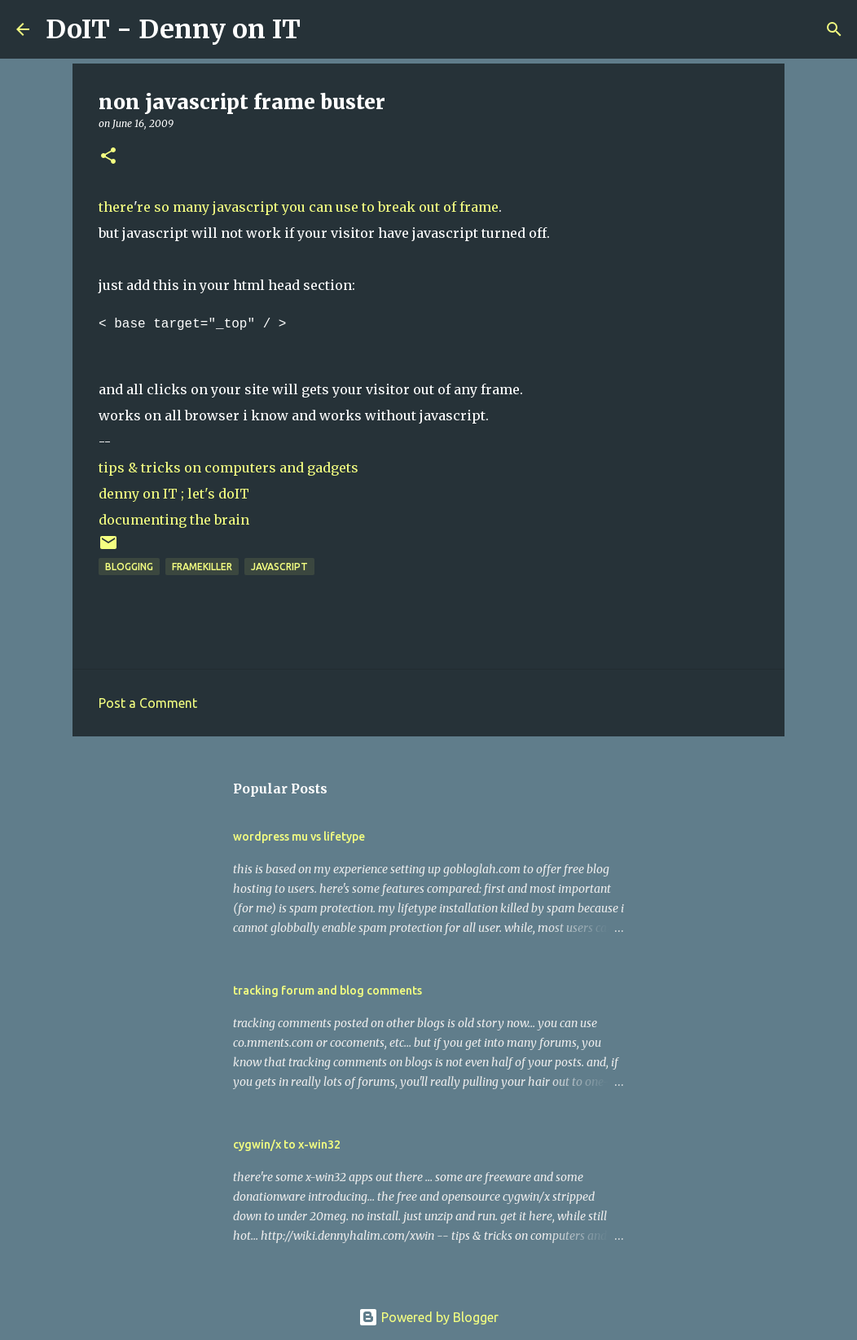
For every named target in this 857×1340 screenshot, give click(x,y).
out (429, 207)
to (368, 207)
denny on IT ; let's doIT (174, 493)
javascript (246, 207)
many (191, 207)
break (396, 207)
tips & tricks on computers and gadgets (228, 467)
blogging (129, 566)
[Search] (323, 29)
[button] (108, 157)
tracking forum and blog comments (327, 990)
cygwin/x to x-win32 (287, 1144)
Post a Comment (148, 703)
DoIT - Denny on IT (173, 29)
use (347, 207)
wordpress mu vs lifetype (299, 836)
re (144, 207)
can (320, 207)
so (161, 207)
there (116, 207)
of (449, 207)
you (293, 207)
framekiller (202, 566)
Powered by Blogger (428, 1317)
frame (479, 207)
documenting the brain (174, 520)
